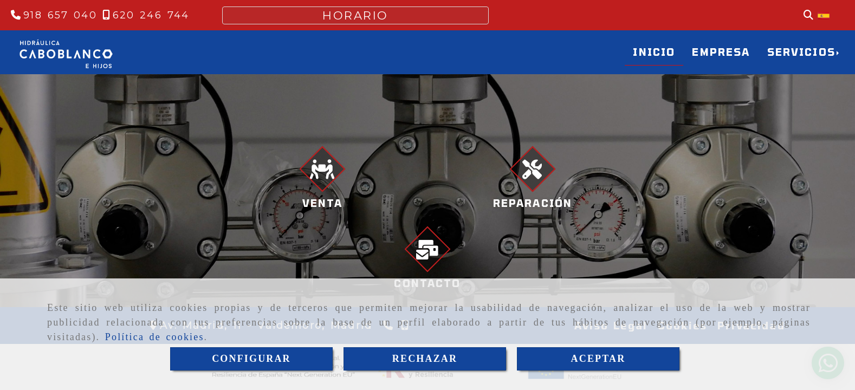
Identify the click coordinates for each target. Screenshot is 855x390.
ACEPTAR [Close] (598, 358)
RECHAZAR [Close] (424, 358)
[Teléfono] (54, 15)
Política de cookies (154, 337)
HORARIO (355, 15)
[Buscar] (808, 15)
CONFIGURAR (251, 358)
